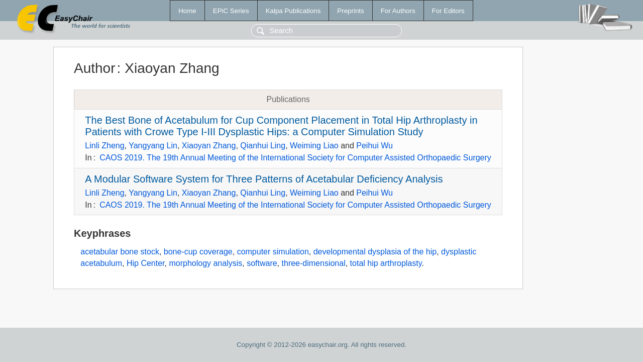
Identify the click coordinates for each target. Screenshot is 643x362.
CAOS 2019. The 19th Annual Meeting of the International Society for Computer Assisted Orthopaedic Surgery (295, 157)
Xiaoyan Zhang (209, 145)
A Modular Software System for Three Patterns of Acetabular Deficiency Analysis (264, 179)
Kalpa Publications (293, 11)
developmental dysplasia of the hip (375, 251)
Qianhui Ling (262, 145)
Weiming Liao (314, 145)
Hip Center (146, 263)
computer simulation (273, 251)
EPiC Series (231, 11)
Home (187, 11)
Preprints (350, 11)
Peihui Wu (374, 145)
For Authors (398, 11)
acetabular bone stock (119, 251)
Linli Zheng (104, 145)
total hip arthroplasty (386, 263)
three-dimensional (314, 263)
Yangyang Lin (153, 145)
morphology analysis (205, 263)
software (262, 263)
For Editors (448, 11)
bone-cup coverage (198, 251)
